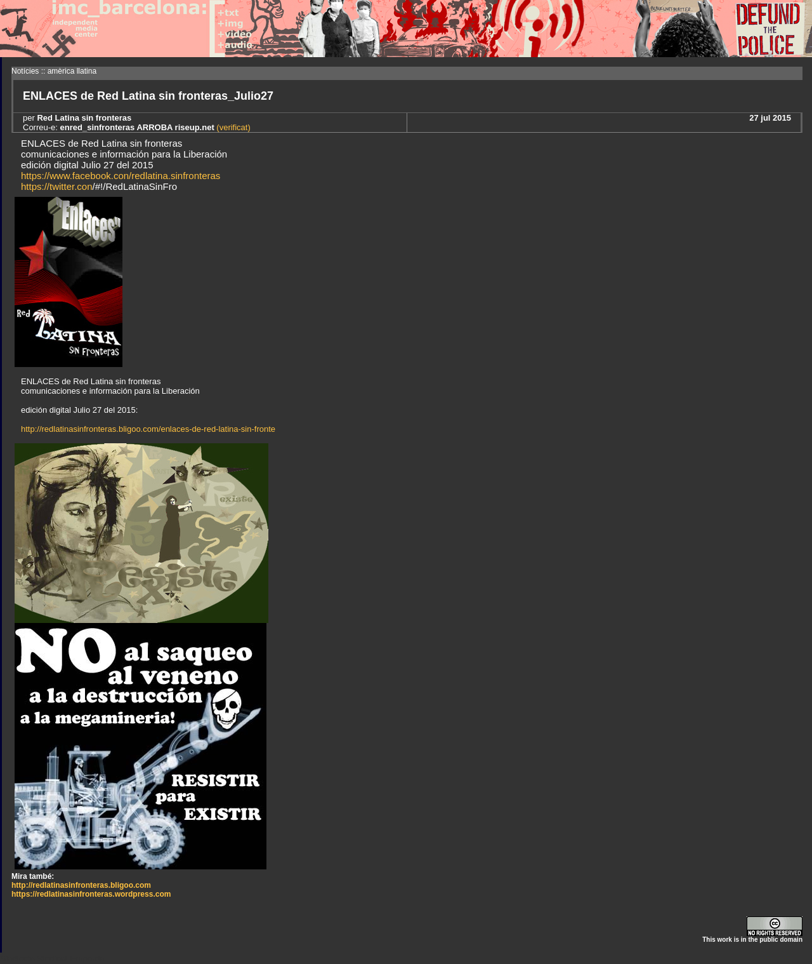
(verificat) (232, 127)
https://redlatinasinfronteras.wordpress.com (91, 894)
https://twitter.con (57, 186)
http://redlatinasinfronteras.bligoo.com (81, 885)
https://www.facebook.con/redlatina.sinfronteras (120, 175)
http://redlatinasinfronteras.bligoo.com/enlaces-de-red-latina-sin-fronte (148, 429)
